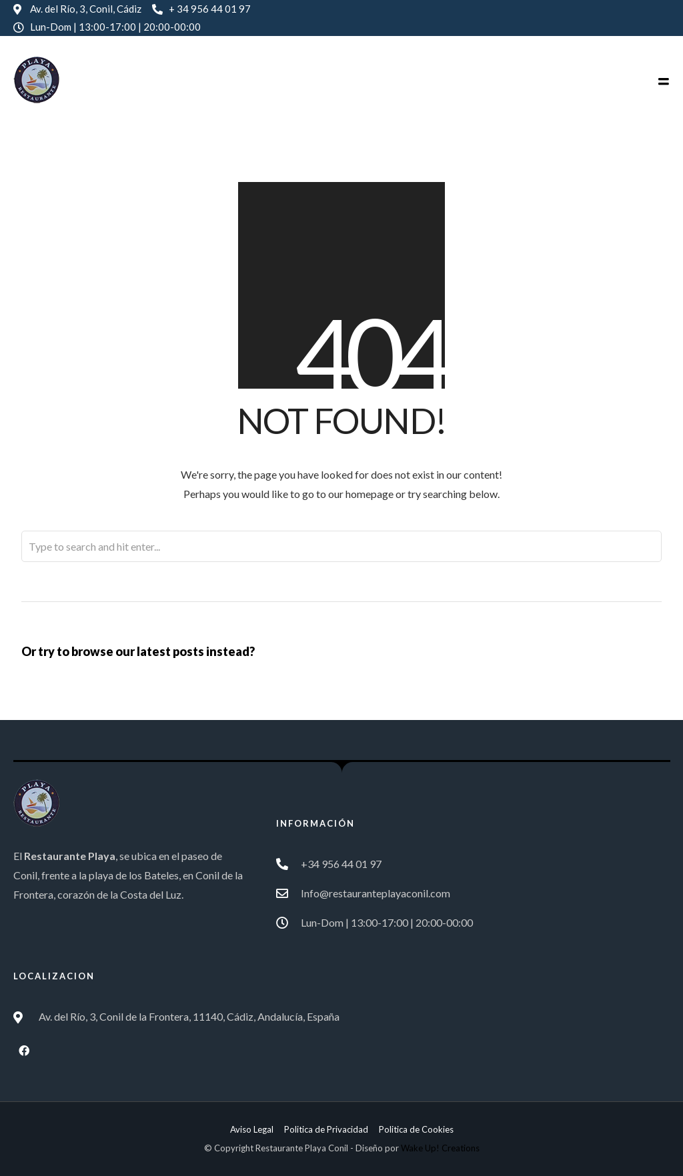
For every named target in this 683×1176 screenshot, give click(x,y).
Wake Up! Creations (440, 1148)
